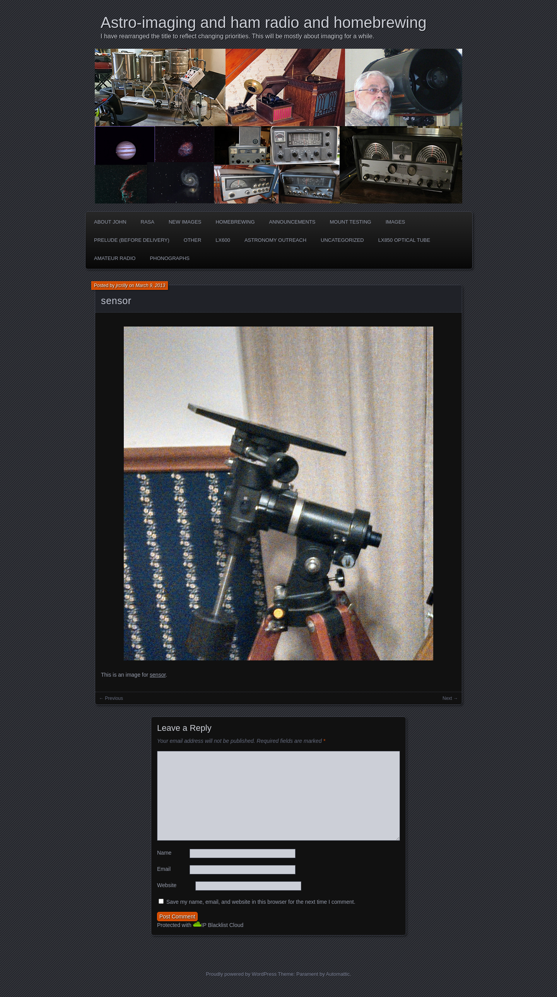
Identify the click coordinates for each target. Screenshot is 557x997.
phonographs (170, 258)
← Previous (111, 698)
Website (166, 885)
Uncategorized (342, 240)
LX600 (222, 240)
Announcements (292, 222)
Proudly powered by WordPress (241, 974)
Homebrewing (235, 222)
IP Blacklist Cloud (223, 925)
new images (185, 222)
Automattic (338, 974)
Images (395, 222)
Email (164, 869)
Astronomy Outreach (275, 240)
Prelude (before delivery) (131, 240)
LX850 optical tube (404, 240)
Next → (450, 698)
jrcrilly (122, 285)
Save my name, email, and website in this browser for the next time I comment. (260, 902)
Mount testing (350, 222)
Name (164, 853)
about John (110, 222)
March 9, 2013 (150, 285)
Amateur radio (114, 258)
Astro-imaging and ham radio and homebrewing (264, 22)
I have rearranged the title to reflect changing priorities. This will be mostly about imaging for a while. (237, 36)
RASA (147, 222)
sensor (116, 300)
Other (193, 240)
